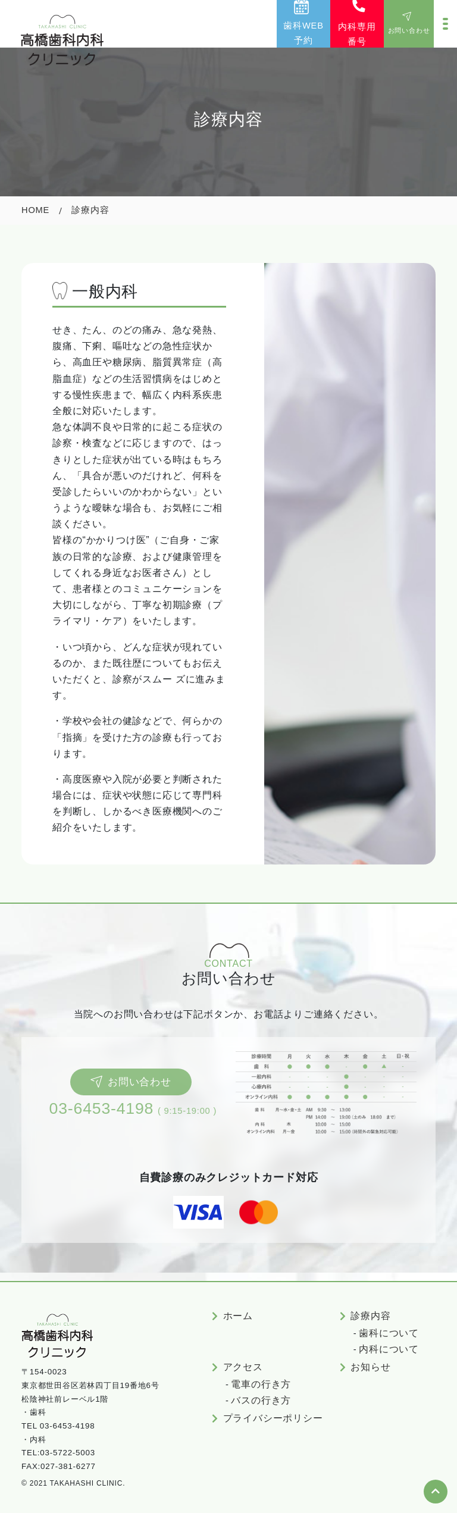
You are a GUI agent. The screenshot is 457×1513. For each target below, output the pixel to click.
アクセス (243, 1367)
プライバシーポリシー (273, 1418)
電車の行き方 (261, 1384)
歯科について (389, 1333)
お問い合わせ (130, 1082)
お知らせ (370, 1367)
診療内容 (370, 1316)
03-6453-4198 (101, 1108)
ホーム (238, 1316)
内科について (389, 1349)
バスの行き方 (261, 1400)
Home (35, 210)
